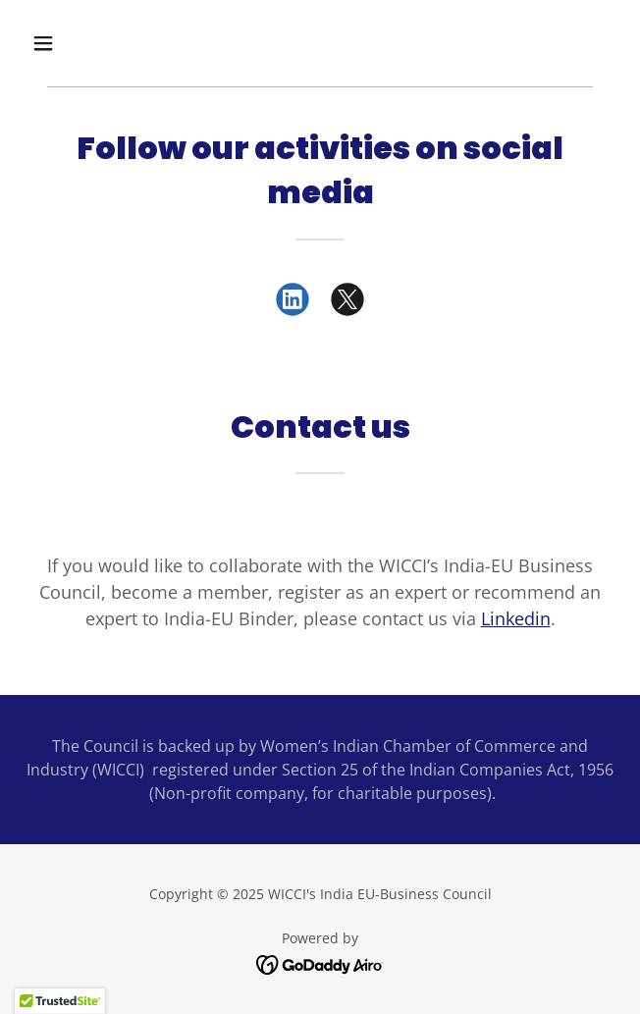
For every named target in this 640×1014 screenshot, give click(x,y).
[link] (292, 303)
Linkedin (516, 618)
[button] (92, 43)
